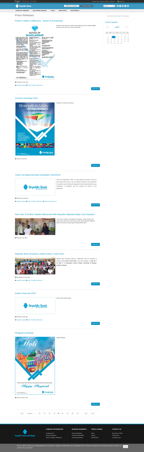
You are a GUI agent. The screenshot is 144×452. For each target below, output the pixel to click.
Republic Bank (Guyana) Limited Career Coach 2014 (39, 254)
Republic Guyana (21, 85)
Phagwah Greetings (24, 333)
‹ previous (29, 413)
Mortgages (63, 10)
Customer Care (116, 437)
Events (93, 435)
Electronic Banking (39, 10)
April (117, 27)
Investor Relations (51, 435)
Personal (17, 1)
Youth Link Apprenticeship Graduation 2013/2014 (38, 175)
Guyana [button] (122, 1)
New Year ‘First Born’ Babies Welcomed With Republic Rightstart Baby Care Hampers (55, 214)
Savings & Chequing (22, 10)
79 (44, 413)
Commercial (25, 1)
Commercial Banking (78, 435)
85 (72, 413)
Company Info (95, 1)
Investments (75, 10)
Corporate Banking (77, 437)
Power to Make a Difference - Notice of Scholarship (39, 21)
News (119, 16)
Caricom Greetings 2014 (26, 98)
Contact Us (112, 1)
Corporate (33, 1)
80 (49, 413)
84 (67, 413)
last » (93, 413)
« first (21, 413)
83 (62, 413)
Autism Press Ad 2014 (25, 293)
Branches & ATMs (104, 1)
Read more (95, 88)
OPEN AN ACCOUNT (71, 6)
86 (77, 413)
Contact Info (115, 435)
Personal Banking (77, 433)
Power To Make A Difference (35, 85)
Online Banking (87, 6)
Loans (52, 10)
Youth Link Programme (51, 201)
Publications (94, 437)
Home (115, 16)
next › (86, 413)
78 (39, 413)
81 (54, 413)
